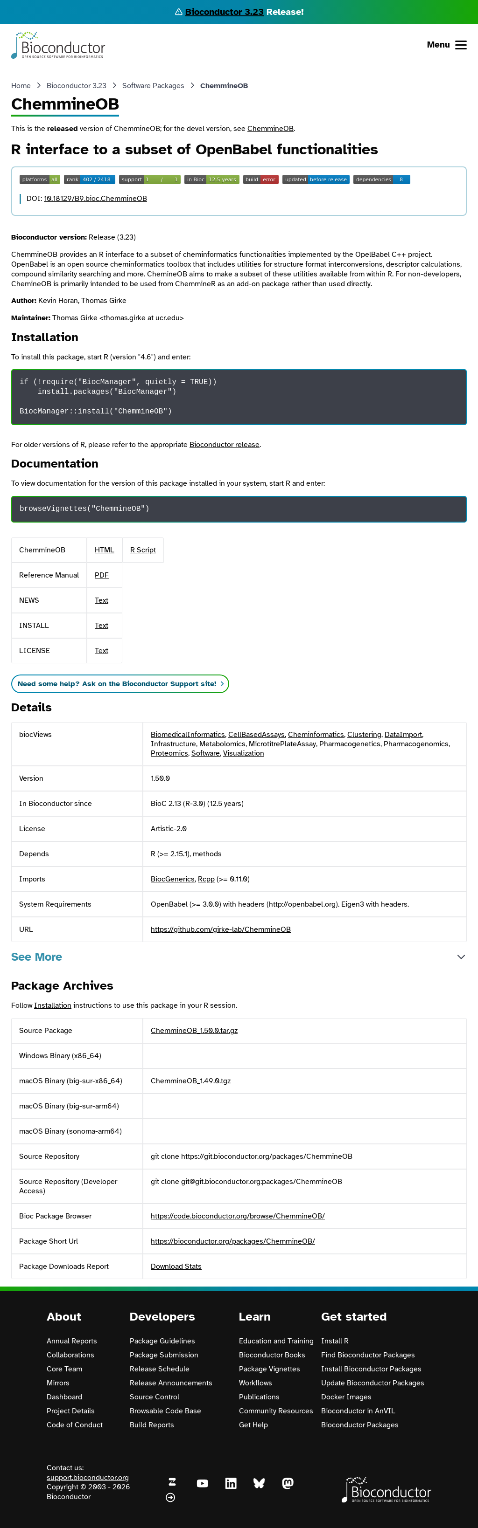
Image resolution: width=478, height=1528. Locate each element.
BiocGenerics (173, 879)
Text (101, 600)
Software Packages (153, 85)
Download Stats (176, 1266)
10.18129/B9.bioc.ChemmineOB (95, 198)
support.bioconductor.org (88, 1477)
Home (21, 85)
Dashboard (64, 1397)
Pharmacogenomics (416, 744)
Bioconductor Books (272, 1355)
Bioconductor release (225, 444)
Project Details (71, 1411)
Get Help (253, 1425)
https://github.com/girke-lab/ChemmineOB (221, 929)
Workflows (255, 1383)
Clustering (364, 734)
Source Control (154, 1397)
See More (36, 957)
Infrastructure (173, 744)
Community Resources (276, 1411)
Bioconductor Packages (360, 1425)
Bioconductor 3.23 (224, 12)
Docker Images (346, 1397)
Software (205, 753)
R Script (143, 550)
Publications (259, 1397)
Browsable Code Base (165, 1411)
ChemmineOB (270, 128)
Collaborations (70, 1355)
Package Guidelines (162, 1341)
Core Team (64, 1369)
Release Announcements (171, 1383)
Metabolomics (222, 744)
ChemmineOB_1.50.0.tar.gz (194, 1030)
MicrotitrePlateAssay (282, 744)
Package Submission (164, 1355)
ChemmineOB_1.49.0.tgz (191, 1081)
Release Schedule (160, 1369)
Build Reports (152, 1425)
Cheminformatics (316, 734)
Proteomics (169, 753)
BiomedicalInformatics (188, 734)
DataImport (403, 734)
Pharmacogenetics (349, 744)
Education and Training (276, 1341)
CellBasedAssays (256, 734)
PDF (102, 575)
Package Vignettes (269, 1369)
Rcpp (206, 879)
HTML (104, 550)
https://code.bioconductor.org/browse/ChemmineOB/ (238, 1216)
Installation (52, 1005)
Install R (335, 1341)
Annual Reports (72, 1341)
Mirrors (58, 1383)
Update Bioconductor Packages (372, 1383)
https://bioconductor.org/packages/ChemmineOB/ (233, 1241)
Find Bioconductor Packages (368, 1355)
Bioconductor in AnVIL (358, 1411)
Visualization (243, 753)
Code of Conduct (75, 1425)
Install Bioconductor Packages (371, 1369)
